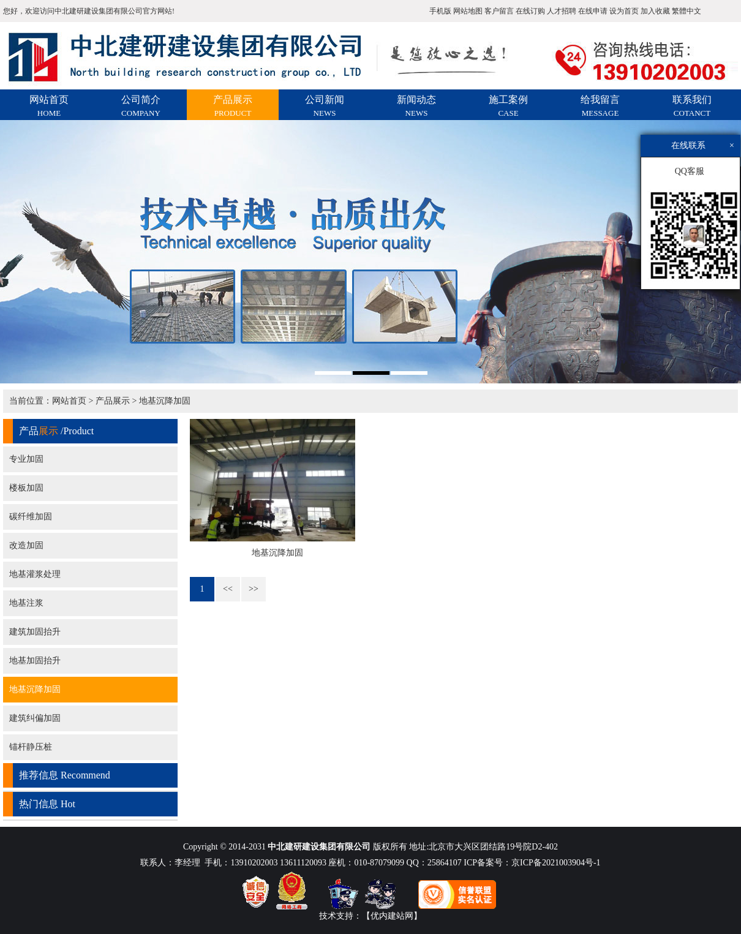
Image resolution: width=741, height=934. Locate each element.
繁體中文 (686, 11)
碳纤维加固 (30, 516)
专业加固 (26, 459)
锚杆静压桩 (30, 746)
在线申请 (592, 11)
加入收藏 (655, 11)
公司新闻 (324, 106)
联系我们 (692, 106)
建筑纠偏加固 (35, 718)
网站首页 (49, 106)
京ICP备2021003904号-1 (555, 862)
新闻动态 (416, 106)
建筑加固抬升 (35, 631)
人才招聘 (561, 11)
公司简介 (140, 106)
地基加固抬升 (35, 660)
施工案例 (508, 106)
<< (228, 588)
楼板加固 (26, 487)
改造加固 (26, 545)
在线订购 (530, 11)
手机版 (440, 11)
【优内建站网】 (392, 916)
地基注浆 (26, 603)
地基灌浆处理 (35, 574)
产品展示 (232, 106)
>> (253, 588)
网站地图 (468, 11)
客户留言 (499, 11)
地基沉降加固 (164, 400)
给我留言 (600, 106)
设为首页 (624, 11)
